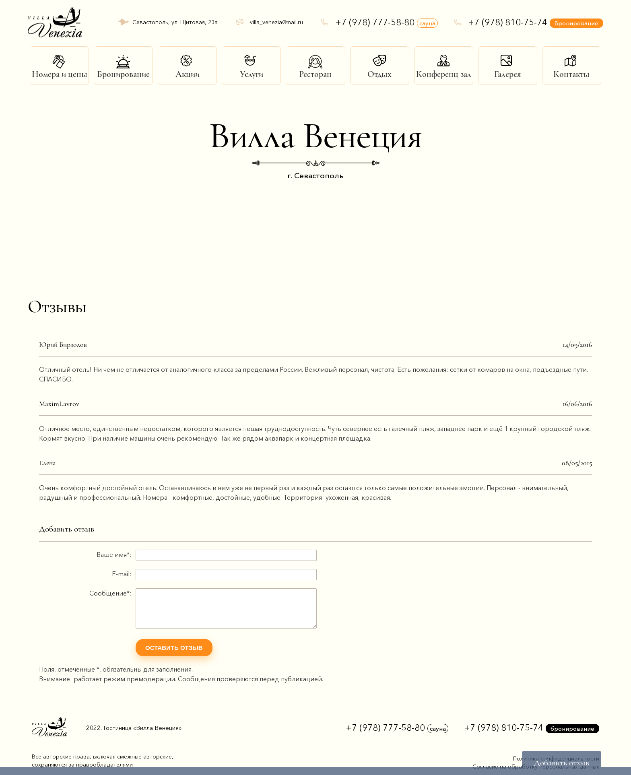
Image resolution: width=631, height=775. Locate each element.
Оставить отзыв (174, 647)
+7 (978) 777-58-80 (386, 22)
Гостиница (142, 728)
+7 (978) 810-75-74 (535, 22)
